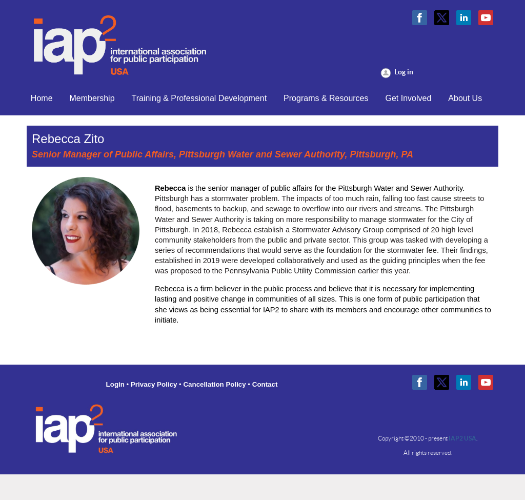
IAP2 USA (462, 438)
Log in (403, 72)
